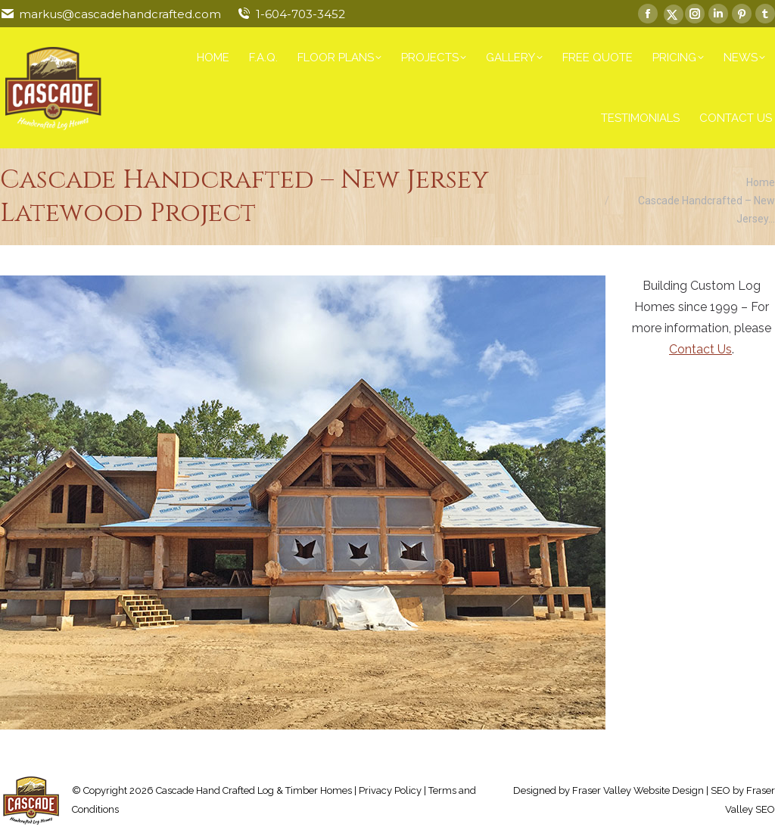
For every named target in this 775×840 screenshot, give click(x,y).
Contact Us (700, 349)
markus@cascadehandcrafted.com (120, 14)
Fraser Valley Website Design (638, 790)
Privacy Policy (390, 790)
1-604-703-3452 (300, 14)
